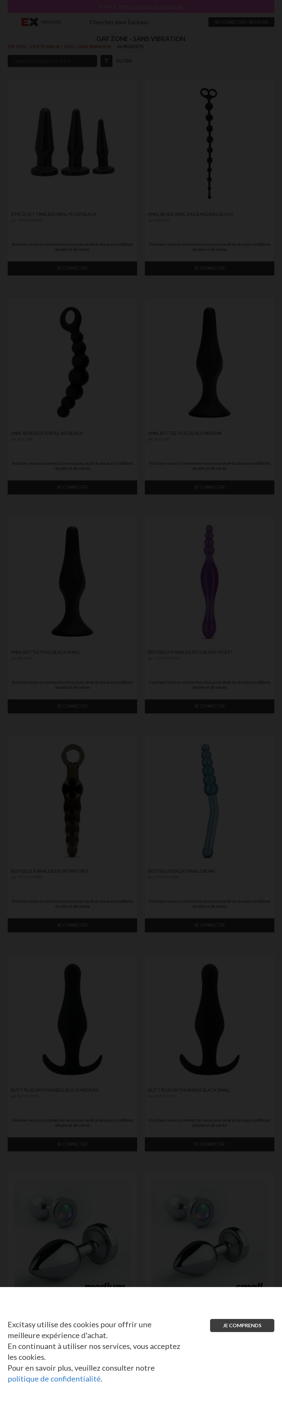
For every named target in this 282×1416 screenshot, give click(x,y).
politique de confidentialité (54, 1378)
